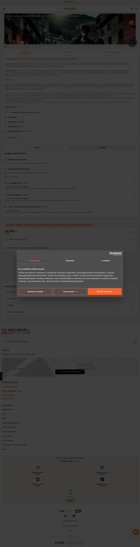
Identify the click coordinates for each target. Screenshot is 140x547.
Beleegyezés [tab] (34, 260)
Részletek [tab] (70, 260)
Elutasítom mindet (35, 292)
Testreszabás (70, 292)
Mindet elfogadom (104, 292)
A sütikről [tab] (105, 260)
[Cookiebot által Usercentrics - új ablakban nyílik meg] (111, 253)
